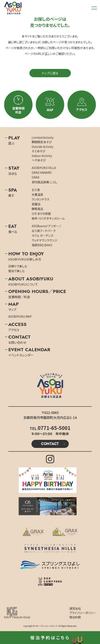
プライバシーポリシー (82, 613)
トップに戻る (50, 73)
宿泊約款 (75, 617)
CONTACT (50, 443)
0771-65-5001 (54, 427)
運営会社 (75, 608)
